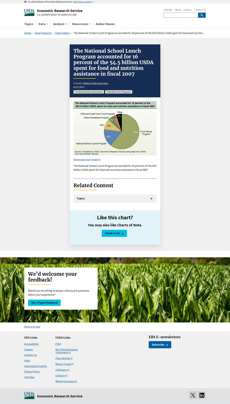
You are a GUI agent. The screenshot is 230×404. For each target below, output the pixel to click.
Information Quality (35, 366)
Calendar (168, 10)
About (178, 10)
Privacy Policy (32, 371)
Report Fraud (63, 364)
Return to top (32, 326)
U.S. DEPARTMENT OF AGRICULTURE (57, 14)
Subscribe (158, 344)
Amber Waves (105, 24)
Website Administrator (95, 83)
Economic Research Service (59, 10)
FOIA (58, 344)
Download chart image (85, 159)
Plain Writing (62, 358)
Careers (188, 10)
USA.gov (60, 375)
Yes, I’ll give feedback (44, 302)
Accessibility (31, 344)
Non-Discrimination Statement (66, 351)
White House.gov (65, 381)
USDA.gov (61, 370)
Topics (28, 24)
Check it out (112, 233)
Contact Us (200, 10)
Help (27, 360)
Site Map (29, 377)
